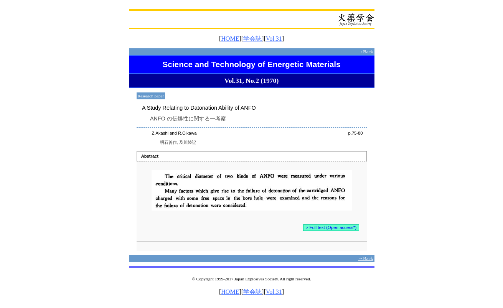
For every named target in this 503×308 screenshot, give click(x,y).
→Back (365, 51)
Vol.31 (274, 38)
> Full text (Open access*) (331, 227)
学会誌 (252, 38)
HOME (230, 38)
